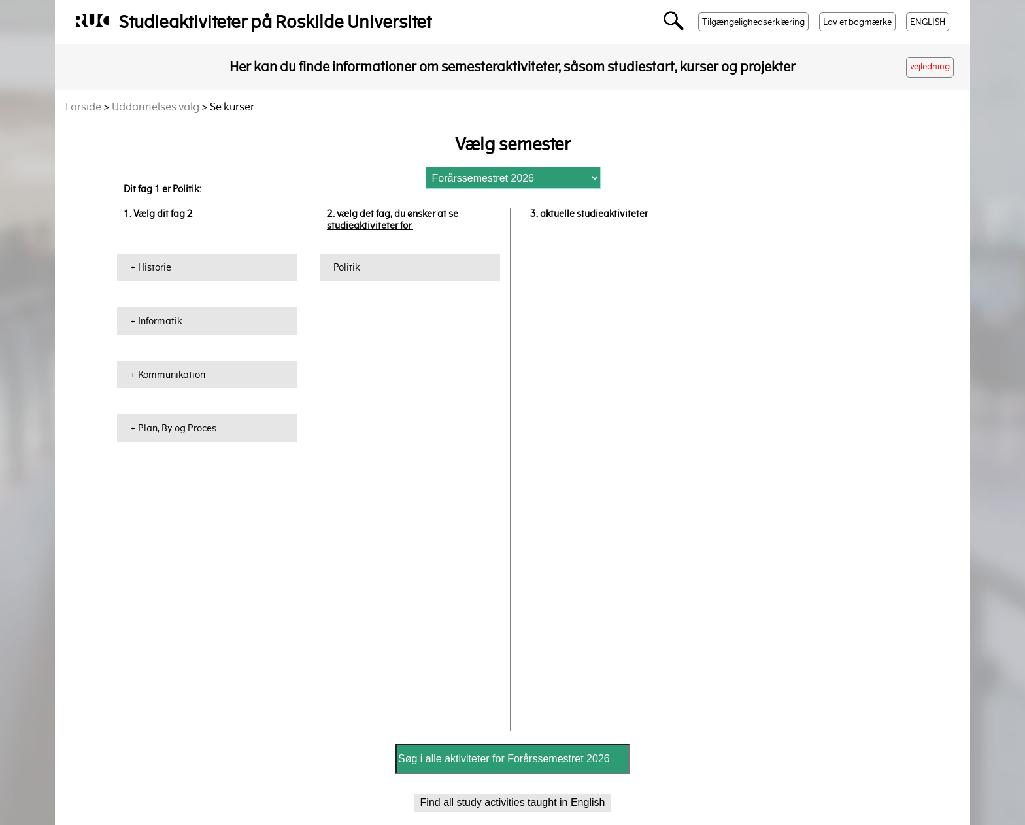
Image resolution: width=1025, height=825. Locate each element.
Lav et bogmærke (857, 21)
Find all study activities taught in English (512, 802)
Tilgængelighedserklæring (753, 21)
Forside (83, 107)
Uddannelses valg (155, 107)
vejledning (930, 66)
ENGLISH (927, 21)
